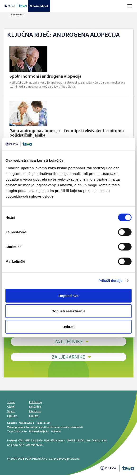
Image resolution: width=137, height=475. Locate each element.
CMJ (20, 440)
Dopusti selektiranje (69, 311)
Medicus (35, 411)
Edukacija (35, 402)
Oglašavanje (26, 422)
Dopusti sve (68, 295)
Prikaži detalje (110, 281)
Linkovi (33, 416)
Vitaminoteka (34, 445)
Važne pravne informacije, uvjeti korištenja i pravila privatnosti (45, 427)
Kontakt (12, 422)
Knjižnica (35, 406)
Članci (11, 406)
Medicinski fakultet (78, 440)
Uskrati (69, 326)
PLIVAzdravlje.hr (39, 431)
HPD (27, 440)
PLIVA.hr (56, 431)
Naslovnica (17, 14)
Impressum (43, 422)
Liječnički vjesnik (54, 440)
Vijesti (11, 411)
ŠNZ (21, 445)
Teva (10, 431)
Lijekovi (12, 416)
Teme (11, 402)
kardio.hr (37, 440)
